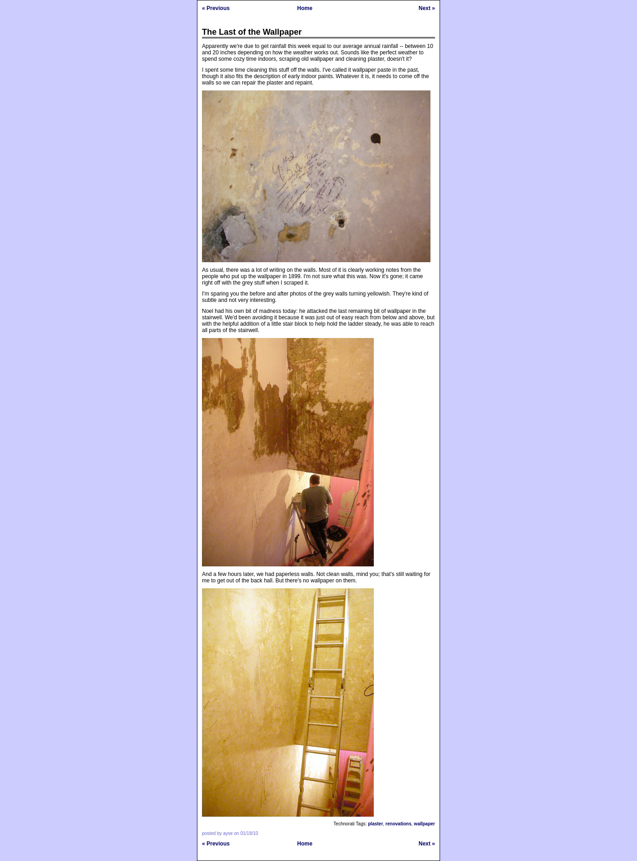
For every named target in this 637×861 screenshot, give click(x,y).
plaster (375, 823)
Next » (427, 8)
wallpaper (424, 823)
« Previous (216, 8)
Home (304, 8)
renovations (399, 823)
